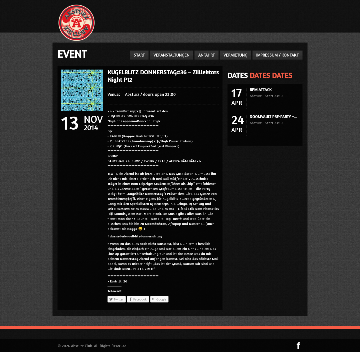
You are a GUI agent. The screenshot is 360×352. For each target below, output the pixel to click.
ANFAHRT (206, 55)
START (139, 55)
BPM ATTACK (261, 89)
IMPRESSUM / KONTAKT (277, 55)
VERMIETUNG (236, 55)
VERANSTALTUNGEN (172, 55)
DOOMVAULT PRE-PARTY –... (273, 116)
